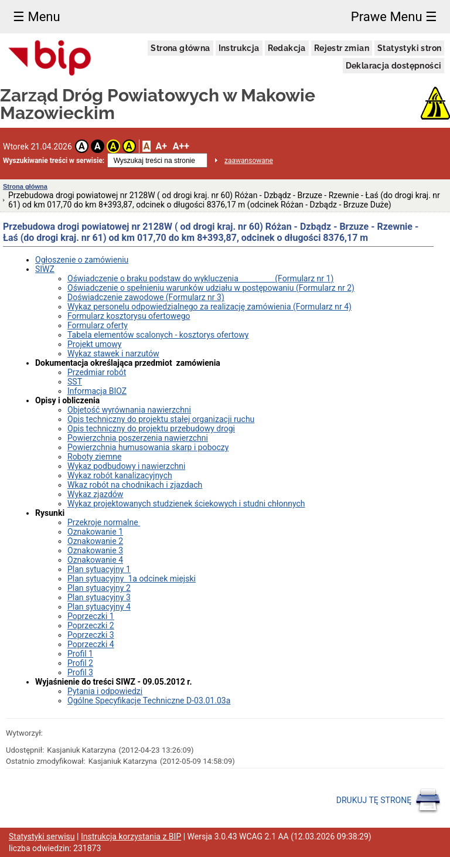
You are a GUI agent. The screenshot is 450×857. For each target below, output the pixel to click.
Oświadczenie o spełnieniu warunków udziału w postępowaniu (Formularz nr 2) (210, 288)
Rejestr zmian (341, 48)
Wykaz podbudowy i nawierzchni (126, 466)
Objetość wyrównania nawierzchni (129, 409)
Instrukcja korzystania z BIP (131, 836)
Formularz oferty (97, 325)
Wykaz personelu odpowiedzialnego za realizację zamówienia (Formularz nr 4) (209, 306)
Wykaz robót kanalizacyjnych (119, 475)
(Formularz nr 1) (304, 278)
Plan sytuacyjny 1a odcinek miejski (131, 578)
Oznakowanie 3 (95, 550)
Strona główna (180, 48)
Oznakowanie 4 (95, 559)
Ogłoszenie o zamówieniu (81, 259)
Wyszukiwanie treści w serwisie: (53, 161)
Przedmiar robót (96, 372)
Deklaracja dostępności (394, 65)
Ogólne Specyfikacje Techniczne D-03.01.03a (148, 700)
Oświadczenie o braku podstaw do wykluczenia (171, 278)
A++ (181, 146)
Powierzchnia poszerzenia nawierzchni (137, 438)
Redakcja (287, 48)
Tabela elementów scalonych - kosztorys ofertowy (157, 334)
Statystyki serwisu (42, 836)
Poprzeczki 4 (90, 644)
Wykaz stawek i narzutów (113, 353)
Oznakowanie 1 (95, 531)
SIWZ (44, 269)
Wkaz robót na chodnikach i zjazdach (134, 484)
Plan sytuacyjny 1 (99, 569)
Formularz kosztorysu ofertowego (128, 316)
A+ (160, 146)
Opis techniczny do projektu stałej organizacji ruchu (160, 419)
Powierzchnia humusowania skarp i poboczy (148, 447)
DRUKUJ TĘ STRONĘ (388, 801)
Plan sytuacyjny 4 (99, 606)
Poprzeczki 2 (90, 625)
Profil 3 (80, 672)
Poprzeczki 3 (90, 635)
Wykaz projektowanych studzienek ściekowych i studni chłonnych (186, 503)
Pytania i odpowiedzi (104, 691)
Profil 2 (80, 663)
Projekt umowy (94, 344)
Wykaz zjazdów (95, 494)
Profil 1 (80, 653)
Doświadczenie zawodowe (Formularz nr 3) (145, 297)
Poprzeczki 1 (90, 616)
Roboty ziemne (94, 456)
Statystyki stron (409, 48)
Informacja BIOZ (97, 391)
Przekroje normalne (103, 522)
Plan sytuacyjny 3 (99, 597)
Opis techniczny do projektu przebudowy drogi (151, 428)
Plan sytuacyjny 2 (99, 588)
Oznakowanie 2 (95, 541)
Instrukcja (239, 48)
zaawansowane (248, 161)
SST (74, 381)
